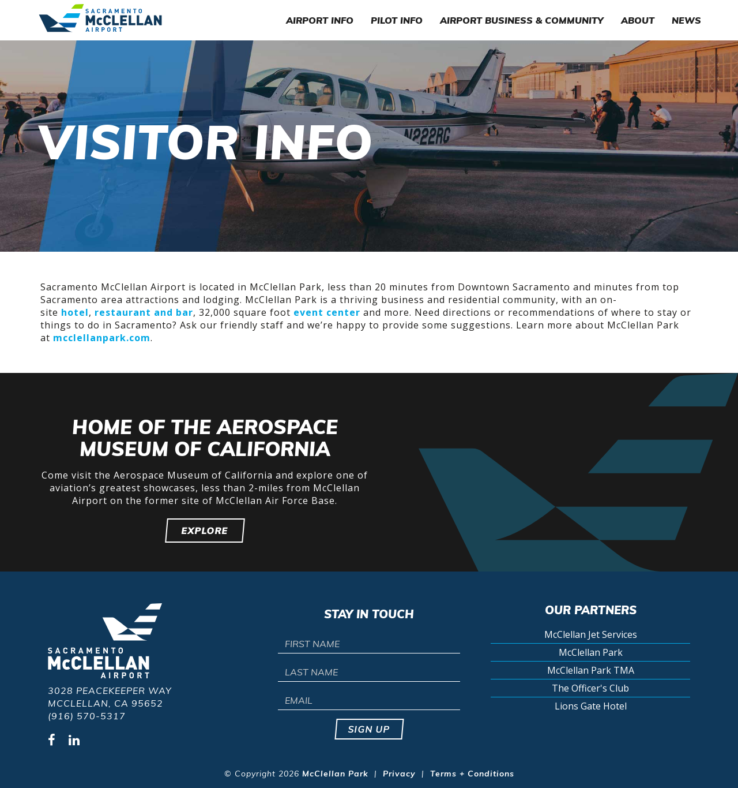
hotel (75, 312)
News (686, 20)
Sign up (369, 729)
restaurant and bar (144, 312)
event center (326, 312)
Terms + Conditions (472, 773)
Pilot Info (397, 20)
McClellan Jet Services (590, 634)
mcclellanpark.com (101, 337)
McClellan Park (591, 652)
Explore (205, 530)
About (637, 20)
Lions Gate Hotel (591, 706)
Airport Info (319, 20)
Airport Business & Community (522, 20)
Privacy (399, 773)
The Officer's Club (590, 688)
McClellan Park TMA (590, 670)
